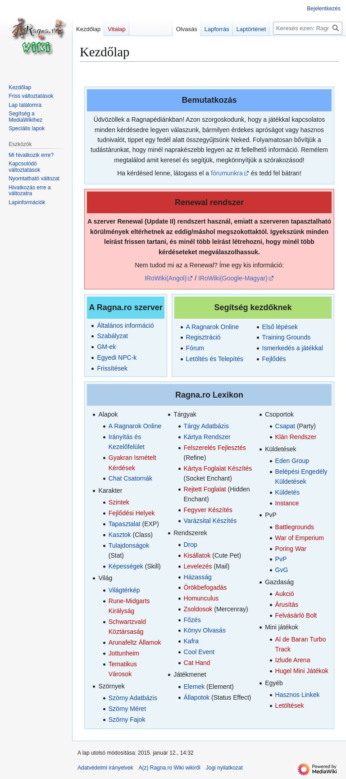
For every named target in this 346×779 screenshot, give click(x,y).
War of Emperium (299, 537)
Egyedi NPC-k (117, 357)
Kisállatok (197, 555)
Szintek (119, 502)
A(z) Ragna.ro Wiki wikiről (169, 768)
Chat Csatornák (130, 478)
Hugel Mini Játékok (301, 670)
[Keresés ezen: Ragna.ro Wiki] (307, 28)
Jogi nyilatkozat (224, 768)
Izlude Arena (292, 660)
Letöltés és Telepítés (214, 358)
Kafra (191, 641)
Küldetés (287, 492)
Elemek (194, 686)
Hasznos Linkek (297, 694)
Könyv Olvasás (205, 630)
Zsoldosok (198, 609)
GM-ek (106, 346)
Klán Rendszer (296, 436)
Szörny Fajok (127, 719)
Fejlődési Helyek (132, 513)
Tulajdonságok (129, 545)
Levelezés (198, 566)
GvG (281, 569)
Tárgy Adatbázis (206, 426)
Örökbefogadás (205, 587)
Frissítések (112, 368)
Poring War (291, 548)
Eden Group (292, 460)
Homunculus (201, 598)
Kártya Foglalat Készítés (218, 468)
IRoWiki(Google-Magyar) (233, 278)
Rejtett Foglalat (205, 489)
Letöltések (289, 705)
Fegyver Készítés (208, 509)
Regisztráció (203, 337)
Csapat (285, 426)
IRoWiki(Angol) (166, 278)
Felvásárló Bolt (296, 615)
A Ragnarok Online (212, 326)
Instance (287, 503)
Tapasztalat (125, 523)
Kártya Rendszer (207, 436)
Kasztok (120, 534)
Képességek (126, 566)
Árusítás (286, 604)
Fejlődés (274, 358)
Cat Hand (197, 662)
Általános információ (125, 325)
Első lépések (280, 326)
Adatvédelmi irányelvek (105, 768)
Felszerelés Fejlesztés (215, 447)
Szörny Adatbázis (133, 697)
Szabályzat (112, 335)
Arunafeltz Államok (135, 642)
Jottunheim (124, 653)
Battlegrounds (294, 527)
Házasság (198, 577)
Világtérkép (124, 590)
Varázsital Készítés (210, 520)
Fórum (195, 348)
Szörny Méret (127, 708)
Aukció (284, 593)
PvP (281, 559)
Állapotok (197, 697)
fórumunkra (227, 173)
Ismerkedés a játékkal (292, 348)
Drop (190, 544)
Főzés (192, 619)
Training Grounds (286, 337)
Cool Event (199, 651)
